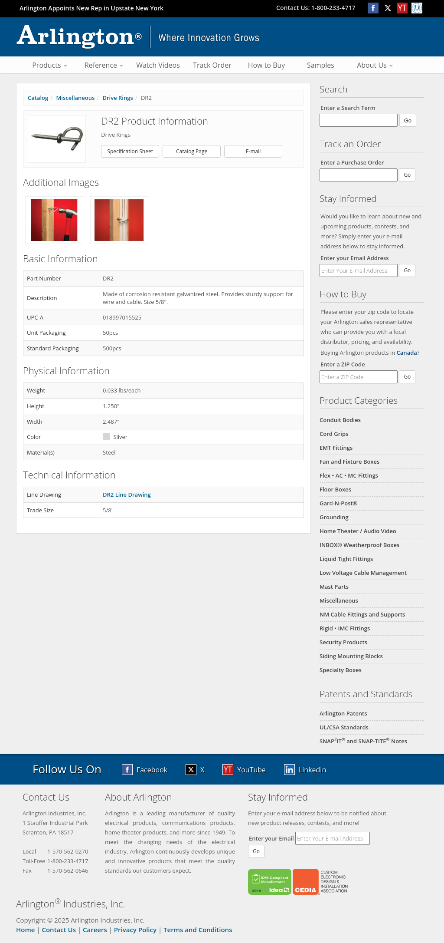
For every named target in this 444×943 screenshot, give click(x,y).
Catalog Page (191, 151)
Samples (320, 65)
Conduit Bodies (340, 420)
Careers (95, 929)
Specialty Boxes (341, 670)
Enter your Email (271, 838)
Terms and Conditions (197, 929)
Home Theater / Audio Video (358, 531)
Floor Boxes (335, 489)
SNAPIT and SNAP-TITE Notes (363, 741)
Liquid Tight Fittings (346, 559)
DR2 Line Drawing (127, 494)
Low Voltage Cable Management (363, 573)
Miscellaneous (339, 600)
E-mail (253, 151)
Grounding (334, 517)
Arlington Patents (343, 713)
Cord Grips (334, 434)
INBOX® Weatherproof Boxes (359, 545)
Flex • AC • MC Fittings (349, 475)
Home (25, 929)
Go (407, 270)
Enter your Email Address (354, 258)
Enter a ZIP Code (342, 364)
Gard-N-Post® (338, 503)
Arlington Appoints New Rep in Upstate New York (91, 8)
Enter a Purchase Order (352, 162)
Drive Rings (117, 98)
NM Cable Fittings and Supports (362, 614)
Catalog (38, 98)
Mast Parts (334, 586)
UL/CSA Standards (344, 727)
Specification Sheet (130, 151)
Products (49, 65)
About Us (375, 65)
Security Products (343, 642)
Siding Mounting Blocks (351, 656)
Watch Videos (158, 65)
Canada (407, 352)
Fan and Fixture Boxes (349, 461)
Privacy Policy (135, 929)
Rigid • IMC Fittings (345, 628)
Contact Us (59, 929)
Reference (104, 65)
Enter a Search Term (347, 108)
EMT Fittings (336, 448)
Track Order (212, 65)
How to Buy (266, 65)
